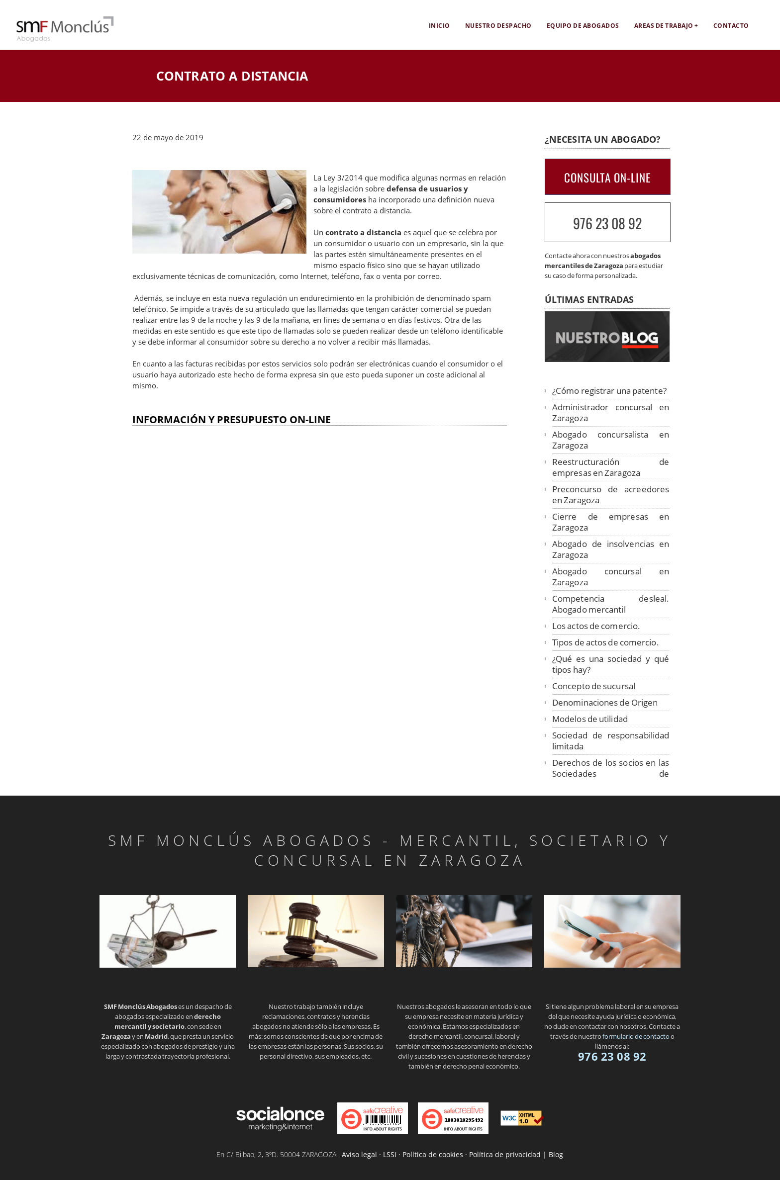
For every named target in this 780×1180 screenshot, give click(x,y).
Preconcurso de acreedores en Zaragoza (610, 494)
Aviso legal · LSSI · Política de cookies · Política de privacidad (441, 1154)
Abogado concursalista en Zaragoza (610, 440)
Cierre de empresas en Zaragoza (610, 522)
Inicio (439, 25)
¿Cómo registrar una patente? (609, 390)
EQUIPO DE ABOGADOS (583, 25)
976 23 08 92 (607, 223)
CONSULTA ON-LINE (607, 177)
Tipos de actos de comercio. (605, 642)
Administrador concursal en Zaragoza (610, 412)
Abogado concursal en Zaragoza (610, 576)
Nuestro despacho (498, 25)
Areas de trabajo (663, 25)
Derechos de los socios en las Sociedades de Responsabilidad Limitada (610, 773)
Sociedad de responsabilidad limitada (610, 740)
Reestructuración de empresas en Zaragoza (610, 467)
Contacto (731, 25)
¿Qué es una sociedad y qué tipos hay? (610, 664)
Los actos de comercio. (596, 626)
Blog (556, 1154)
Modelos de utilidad (590, 719)
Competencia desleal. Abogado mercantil (610, 604)
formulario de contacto (636, 1036)
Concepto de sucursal (593, 686)
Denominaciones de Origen (605, 702)
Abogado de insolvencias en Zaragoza (610, 549)
